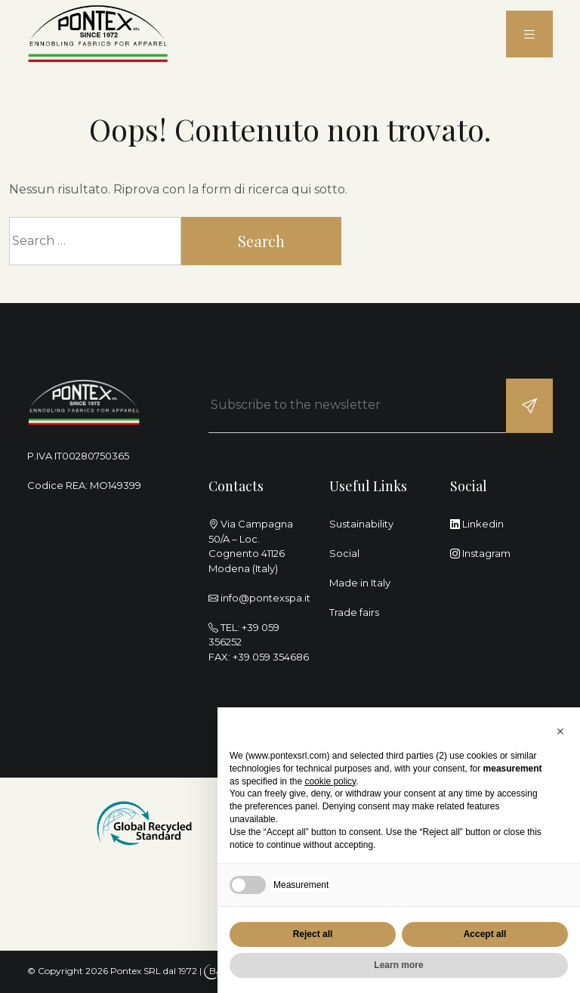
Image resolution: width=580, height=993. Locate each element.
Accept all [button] (485, 934)
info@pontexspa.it (265, 598)
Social (344, 553)
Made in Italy (359, 583)
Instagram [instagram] (480, 553)
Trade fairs (354, 612)
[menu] (529, 34)
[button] (560, 731)
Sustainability (361, 524)
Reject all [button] (313, 934)
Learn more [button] (398, 965)
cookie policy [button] (330, 781)
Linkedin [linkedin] (477, 524)
